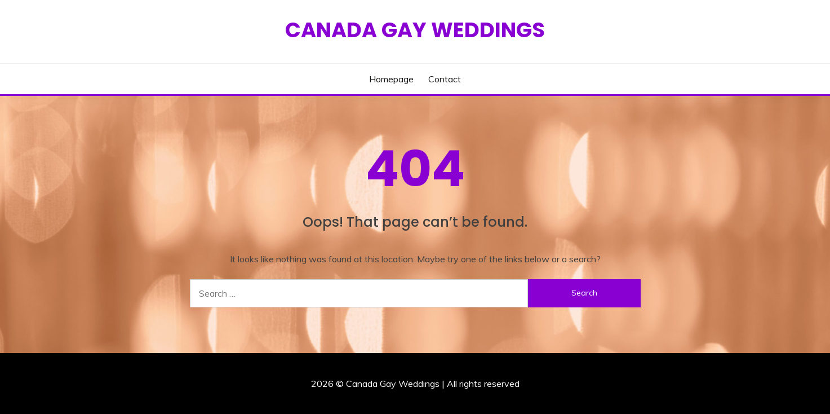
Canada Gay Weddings (415, 30)
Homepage (391, 79)
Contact (444, 79)
